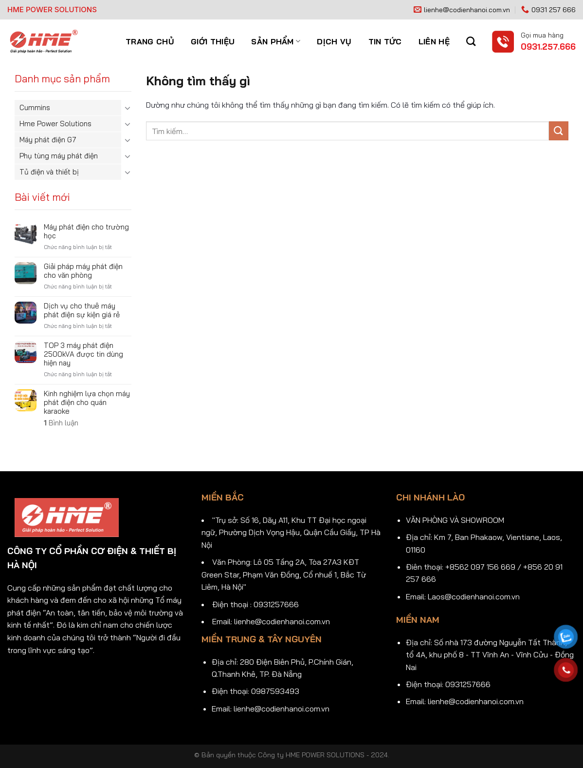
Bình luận (61, 423)
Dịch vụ (334, 41)
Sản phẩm (275, 41)
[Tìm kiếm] (470, 41)
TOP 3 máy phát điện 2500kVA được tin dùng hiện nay (83, 354)
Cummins (34, 107)
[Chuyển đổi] (127, 108)
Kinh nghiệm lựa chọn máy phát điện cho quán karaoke (87, 402)
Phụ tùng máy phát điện (58, 155)
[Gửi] (558, 130)
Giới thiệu (213, 41)
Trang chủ (150, 41)
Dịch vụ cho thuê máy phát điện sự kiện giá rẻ (82, 310)
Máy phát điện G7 (47, 139)
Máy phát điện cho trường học (86, 231)
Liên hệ (434, 41)
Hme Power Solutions (55, 123)
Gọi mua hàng (542, 35)
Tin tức (385, 41)
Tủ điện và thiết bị (49, 171)
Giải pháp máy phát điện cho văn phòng (83, 271)
